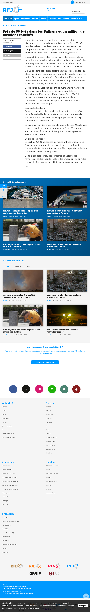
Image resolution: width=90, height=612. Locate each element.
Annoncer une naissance (10, 485)
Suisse (4, 410)
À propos (5, 517)
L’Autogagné (6, 493)
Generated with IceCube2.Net (25, 593)
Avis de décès (50, 493)
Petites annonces (51, 481)
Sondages (5, 500)
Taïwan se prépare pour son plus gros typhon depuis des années (20, 212)
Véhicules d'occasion (52, 465)
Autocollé (5, 497)
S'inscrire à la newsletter (45, 362)
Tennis (48, 433)
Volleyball (49, 418)
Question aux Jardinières (10, 489)
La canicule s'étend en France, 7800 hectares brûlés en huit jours (19, 296)
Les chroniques (7, 469)
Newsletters (52, 389)
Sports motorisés (51, 437)
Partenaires (6, 536)
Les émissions (6, 465)
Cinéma (48, 469)
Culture (4, 422)
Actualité (8, 18)
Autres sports (50, 449)
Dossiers (5, 429)
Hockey (48, 410)
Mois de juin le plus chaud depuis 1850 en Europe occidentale (21, 245)
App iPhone (64, 389)
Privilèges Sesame (52, 473)
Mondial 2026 (76, 18)
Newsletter (5, 552)
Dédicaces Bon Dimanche (10, 481)
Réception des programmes (11, 521)
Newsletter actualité (8, 437)
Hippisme (49, 429)
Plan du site (27, 588)
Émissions (25, 18)
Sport (16, 18)
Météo (48, 477)
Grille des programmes (9, 477)
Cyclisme (49, 422)
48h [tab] (7, 266)
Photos (35, 18)
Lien (7, 55)
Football (48, 406)
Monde (23, 25)
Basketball (49, 414)
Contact (4, 548)
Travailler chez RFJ (8, 532)
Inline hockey (50, 441)
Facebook (13, 389)
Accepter (82, 606)
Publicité (5, 529)
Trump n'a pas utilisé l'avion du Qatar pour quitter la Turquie (64, 212)
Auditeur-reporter (78, 2)
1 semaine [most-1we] (17, 266)
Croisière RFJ (63, 18)
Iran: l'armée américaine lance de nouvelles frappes (62, 330)
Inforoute (49, 485)
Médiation (5, 540)
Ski (47, 426)
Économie (5, 418)
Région (4, 406)
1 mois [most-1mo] (28, 266)
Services (52, 18)
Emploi (48, 489)
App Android (76, 389)
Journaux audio (7, 426)
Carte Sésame (6, 525)
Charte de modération (9, 544)
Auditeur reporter (8, 433)
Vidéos (43, 18)
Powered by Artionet (9, 593)
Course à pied (50, 445)
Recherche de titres (8, 473)
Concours (5, 504)
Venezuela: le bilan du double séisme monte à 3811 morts (64, 245)
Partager (8, 46)
